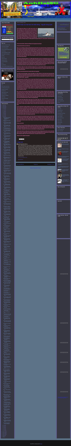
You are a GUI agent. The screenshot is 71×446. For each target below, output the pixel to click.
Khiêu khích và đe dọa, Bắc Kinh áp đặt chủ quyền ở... (6, 374)
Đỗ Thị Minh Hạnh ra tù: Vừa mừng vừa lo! (6, 226)
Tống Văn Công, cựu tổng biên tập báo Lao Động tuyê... (7, 123)
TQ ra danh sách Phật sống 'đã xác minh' (65, 151)
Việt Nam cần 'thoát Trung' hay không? (7, 364)
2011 (3, 434)
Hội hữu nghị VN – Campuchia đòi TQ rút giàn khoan (6, 276)
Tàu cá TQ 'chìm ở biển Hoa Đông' (6, 256)
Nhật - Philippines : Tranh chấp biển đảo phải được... (7, 418)
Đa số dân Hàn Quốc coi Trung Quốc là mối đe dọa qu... (6, 415)
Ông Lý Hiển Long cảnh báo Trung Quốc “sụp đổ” (6, 354)
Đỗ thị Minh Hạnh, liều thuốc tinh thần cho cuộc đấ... (6, 179)
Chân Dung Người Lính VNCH (6, 52)
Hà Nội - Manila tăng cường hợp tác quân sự (7, 288)
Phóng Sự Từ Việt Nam (5, 95)
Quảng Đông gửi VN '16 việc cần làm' (6, 192)
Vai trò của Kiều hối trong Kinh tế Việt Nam (6, 254)
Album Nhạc (59, 108)
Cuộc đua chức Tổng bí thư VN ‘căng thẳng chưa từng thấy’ (65, 175)
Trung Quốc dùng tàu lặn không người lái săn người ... (6, 136)
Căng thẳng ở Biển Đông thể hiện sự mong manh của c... (7, 421)
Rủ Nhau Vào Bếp (60, 99)
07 (3, 115)
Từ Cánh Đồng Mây (4, 61)
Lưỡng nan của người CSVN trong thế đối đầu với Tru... (6, 410)
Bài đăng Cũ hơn (50, 164)
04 (3, 426)
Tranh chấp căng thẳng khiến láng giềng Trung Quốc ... (7, 367)
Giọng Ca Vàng (60, 111)
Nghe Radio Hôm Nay (5, 92)
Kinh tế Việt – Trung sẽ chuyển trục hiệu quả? (6, 206)
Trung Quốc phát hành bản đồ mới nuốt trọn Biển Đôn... (6, 331)
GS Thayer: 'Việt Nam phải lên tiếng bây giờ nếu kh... (6, 194)
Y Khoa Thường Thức (61, 129)
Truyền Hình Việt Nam (5, 98)
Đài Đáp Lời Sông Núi (5, 89)
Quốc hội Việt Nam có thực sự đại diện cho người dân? (6, 339)
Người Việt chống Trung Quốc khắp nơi (6, 279)
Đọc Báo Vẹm (4, 90)
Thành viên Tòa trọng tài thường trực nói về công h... (7, 392)
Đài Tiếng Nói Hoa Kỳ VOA (5, 87)
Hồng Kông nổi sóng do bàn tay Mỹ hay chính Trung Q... (6, 302)
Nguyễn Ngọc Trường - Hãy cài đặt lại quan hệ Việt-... (7, 145)
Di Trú (2, 63)
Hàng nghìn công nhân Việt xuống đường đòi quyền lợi (65, 170)
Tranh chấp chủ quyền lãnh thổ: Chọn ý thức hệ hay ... (6, 153)
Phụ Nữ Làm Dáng (60, 94)
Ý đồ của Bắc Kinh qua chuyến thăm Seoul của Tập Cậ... (7, 188)
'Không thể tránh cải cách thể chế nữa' (7, 260)
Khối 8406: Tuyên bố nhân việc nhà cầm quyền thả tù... (7, 174)
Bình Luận (3, 57)
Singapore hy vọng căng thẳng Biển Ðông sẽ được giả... (6, 362)
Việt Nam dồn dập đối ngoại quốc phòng (6, 386)
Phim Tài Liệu (60, 119)
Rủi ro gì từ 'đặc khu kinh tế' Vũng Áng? (6, 344)
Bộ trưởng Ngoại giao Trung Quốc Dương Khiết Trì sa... (6, 142)
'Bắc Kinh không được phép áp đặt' (6, 290)
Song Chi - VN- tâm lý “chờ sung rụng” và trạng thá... (6, 357)
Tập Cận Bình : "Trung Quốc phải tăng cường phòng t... (6, 212)
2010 (3, 435)
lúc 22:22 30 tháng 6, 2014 (22, 157)
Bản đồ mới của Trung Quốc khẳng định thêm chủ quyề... (7, 342)
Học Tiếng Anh (4, 64)
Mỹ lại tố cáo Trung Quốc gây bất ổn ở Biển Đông (7, 281)
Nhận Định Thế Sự (4, 60)
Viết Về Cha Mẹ (60, 122)
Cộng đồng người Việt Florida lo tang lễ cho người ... (6, 371)
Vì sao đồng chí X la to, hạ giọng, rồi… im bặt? (7, 160)
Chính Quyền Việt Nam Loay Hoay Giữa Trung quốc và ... (7, 400)
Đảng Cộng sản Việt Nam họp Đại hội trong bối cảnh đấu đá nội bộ (63, 157)
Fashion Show (60, 96)
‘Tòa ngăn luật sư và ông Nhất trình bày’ (6, 348)
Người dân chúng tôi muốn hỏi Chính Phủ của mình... (7, 242)
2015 (3, 106)
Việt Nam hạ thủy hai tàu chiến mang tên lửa (6, 336)
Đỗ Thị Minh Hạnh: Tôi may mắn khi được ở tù (7, 128)
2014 (3, 107)
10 (3, 111)
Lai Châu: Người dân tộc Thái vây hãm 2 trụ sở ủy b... (6, 328)
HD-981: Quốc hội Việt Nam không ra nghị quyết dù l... (6, 377)
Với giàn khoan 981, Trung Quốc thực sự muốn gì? (7, 314)
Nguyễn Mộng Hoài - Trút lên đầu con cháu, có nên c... (7, 158)
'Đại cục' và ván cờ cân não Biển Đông (6, 292)
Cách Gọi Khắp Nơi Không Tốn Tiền (7, 49)
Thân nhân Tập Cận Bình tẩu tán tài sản (7, 310)
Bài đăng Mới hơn (20, 164)
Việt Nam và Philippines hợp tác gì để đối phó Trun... (6, 412)
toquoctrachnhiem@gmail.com (64, 24)
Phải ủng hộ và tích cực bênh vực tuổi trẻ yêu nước (6, 232)
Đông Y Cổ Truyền (60, 130)
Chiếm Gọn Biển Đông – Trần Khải (6, 271)
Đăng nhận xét (20, 159)
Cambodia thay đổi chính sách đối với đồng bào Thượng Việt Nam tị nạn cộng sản (63, 167)
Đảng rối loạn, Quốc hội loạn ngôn (6, 307)
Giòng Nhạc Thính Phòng (61, 113)
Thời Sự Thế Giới (4, 58)
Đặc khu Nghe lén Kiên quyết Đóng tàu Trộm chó (6, 252)
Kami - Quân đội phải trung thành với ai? (6, 350)
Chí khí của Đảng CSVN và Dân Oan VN (6, 168)
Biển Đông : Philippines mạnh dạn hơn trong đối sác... (6, 219)
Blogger (41, 443)
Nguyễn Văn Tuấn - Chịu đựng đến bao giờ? (6, 395)
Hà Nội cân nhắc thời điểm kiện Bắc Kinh (7, 262)
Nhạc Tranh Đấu (60, 116)
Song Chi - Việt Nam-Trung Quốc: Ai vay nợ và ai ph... (6, 199)
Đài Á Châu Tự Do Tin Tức (5, 86)
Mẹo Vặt (59, 102)
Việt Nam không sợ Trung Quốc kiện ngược (7, 360)
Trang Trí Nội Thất (60, 97)
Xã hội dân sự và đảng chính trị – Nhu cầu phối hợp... (6, 247)
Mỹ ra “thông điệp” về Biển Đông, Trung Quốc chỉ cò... (7, 298)
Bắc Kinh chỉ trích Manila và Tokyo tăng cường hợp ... (6, 283)
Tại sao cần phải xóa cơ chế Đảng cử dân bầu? (7, 402)
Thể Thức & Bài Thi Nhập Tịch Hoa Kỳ (7, 66)
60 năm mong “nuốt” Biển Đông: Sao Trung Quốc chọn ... (7, 295)
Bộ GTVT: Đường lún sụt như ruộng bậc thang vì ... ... (7, 265)
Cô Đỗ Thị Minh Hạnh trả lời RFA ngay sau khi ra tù (7, 204)
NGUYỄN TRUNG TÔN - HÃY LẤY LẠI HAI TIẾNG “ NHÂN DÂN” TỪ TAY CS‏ (65, 180)
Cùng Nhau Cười (60, 110)
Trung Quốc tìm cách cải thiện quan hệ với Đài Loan (6, 209)
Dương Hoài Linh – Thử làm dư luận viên (6, 269)
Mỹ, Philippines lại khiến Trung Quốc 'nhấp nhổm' (6, 139)
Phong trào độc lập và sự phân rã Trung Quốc (6, 300)
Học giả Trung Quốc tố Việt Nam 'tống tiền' (6, 423)
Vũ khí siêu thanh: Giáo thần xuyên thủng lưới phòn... (6, 126)
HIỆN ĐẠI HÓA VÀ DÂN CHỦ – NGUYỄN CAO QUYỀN (7, 273)
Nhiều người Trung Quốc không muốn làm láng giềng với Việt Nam (65, 159)
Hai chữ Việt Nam (5, 227)
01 (3, 430)
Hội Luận (3, 55)
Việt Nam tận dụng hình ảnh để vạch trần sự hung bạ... (6, 379)
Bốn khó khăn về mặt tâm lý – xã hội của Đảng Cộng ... (7, 131)
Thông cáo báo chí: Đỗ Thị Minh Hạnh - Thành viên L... (7, 171)
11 (3, 110)
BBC (2, 84)
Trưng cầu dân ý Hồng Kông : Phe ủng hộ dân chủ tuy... (7, 182)
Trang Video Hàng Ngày (5, 46)
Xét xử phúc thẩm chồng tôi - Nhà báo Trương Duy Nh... (6, 150)
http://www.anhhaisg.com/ (61, 28)
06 (3, 116)
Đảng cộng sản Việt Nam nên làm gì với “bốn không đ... (6, 397)
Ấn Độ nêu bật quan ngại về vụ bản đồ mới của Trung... (6, 215)
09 (3, 112)
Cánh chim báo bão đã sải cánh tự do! (7, 244)
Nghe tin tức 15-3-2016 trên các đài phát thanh (65, 144)
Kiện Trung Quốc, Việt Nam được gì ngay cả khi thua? (6, 407)
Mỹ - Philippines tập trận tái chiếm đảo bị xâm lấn (6, 185)
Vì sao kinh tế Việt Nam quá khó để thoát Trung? (6, 286)
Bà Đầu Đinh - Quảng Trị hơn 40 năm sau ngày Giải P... (6, 147)
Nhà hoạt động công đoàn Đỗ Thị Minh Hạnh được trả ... (7, 236)
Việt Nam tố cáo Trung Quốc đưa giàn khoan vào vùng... (6, 239)
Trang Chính (5, 19)
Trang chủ (36, 164)
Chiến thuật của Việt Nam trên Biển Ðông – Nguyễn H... (7, 118)
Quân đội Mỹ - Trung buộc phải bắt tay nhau (7, 404)
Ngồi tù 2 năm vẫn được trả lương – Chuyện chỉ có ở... (7, 334)
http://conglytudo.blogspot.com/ (62, 29)
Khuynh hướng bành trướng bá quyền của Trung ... (6, 176)
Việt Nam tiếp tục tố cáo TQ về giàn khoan (6, 190)
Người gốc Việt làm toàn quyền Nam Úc (6, 346)
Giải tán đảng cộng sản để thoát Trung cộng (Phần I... (7, 321)
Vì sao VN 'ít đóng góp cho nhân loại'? (6, 222)
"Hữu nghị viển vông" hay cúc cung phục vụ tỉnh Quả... (7, 166)
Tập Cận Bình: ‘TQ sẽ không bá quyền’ (6, 217)
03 (3, 427)
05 (3, 425)
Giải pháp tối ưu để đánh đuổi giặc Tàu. (6, 305)
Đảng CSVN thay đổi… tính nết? (6, 234)
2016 (3, 105)
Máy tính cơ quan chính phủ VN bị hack (6, 384)
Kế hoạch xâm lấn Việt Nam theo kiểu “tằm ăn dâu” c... (7, 133)
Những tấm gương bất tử (6, 308)
